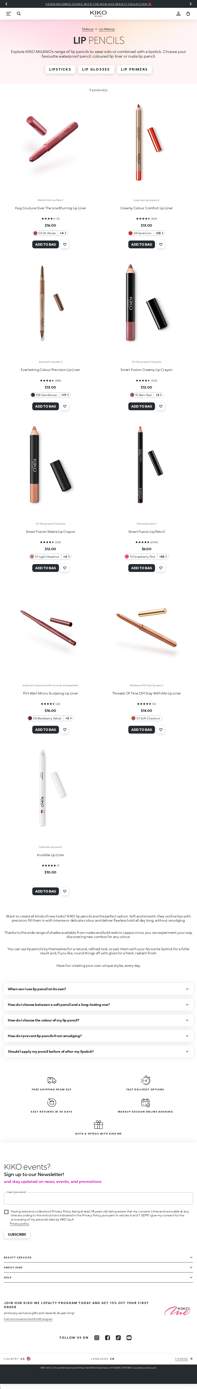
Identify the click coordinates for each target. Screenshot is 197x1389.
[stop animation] (27, 1166)
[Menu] (9, 14)
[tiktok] (118, 1337)
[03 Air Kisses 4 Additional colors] (50, 233)
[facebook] (107, 1337)
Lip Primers (134, 69)
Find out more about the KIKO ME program (28, 1318)
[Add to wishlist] (65, 244)
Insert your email (16, 1191)
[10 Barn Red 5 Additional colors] (147, 395)
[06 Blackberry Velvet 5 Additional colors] (50, 718)
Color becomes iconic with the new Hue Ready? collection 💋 (98, 3)
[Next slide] (190, 3)
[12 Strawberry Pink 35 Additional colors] (146, 556)
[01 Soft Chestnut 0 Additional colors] (146, 718)
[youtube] (129, 1337)
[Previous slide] (6, 3)
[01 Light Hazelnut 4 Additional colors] (50, 556)
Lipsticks (60, 69)
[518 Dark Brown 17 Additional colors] (50, 395)
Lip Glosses (96, 69)
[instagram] (96, 1337)
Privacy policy (19, 1223)
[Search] (18, 14)
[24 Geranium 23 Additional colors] (146, 233)
